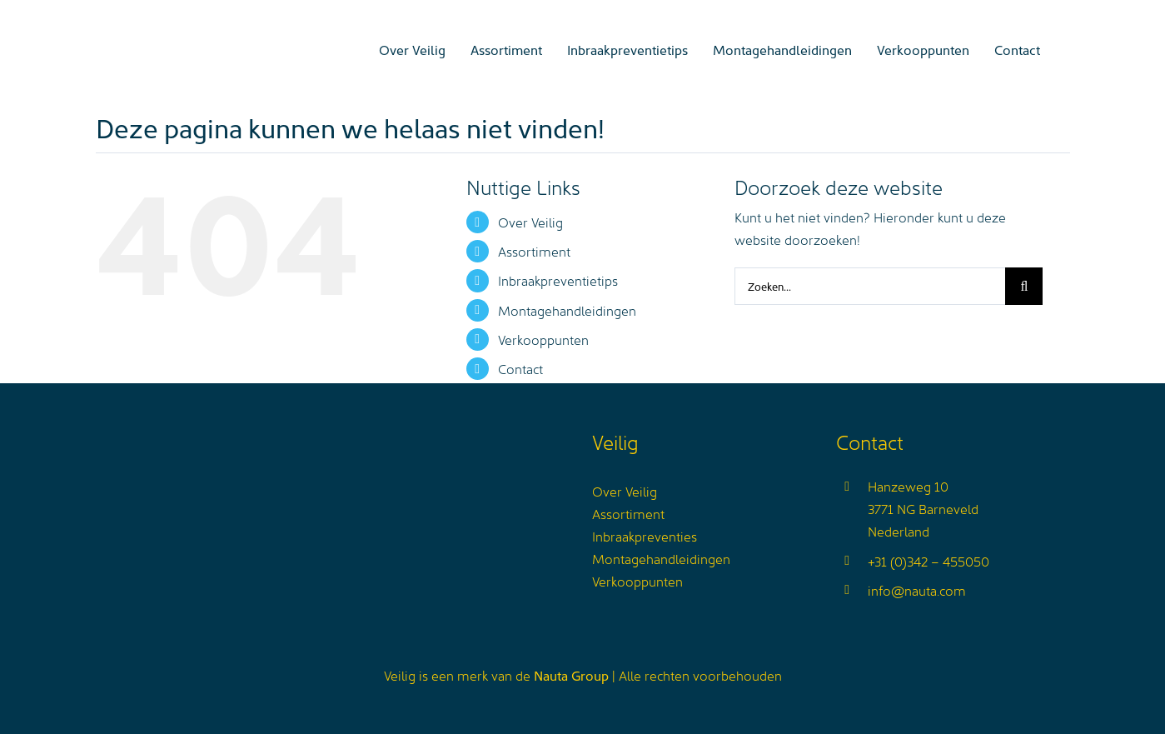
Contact (520, 368)
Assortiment (534, 251)
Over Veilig (530, 221)
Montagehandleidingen (567, 310)
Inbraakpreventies (644, 536)
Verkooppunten (543, 339)
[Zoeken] (1024, 286)
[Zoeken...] (869, 286)
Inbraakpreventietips (558, 280)
